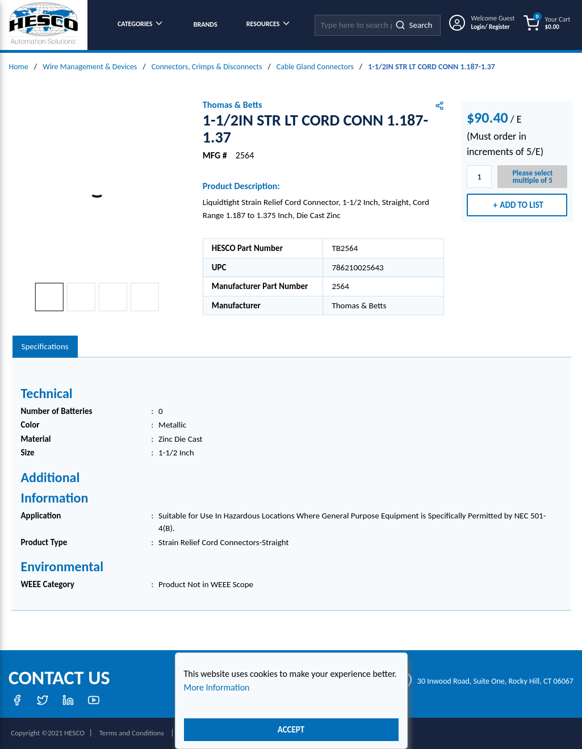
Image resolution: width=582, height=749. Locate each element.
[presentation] (45, 347)
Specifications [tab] (45, 346)
